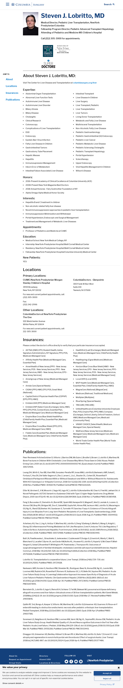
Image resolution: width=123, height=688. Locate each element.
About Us (13, 656)
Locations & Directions (49, 663)
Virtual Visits (15, 663)
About (9, 79)
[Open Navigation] (7, 4)
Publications (13, 99)
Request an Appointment (20, 659)
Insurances (12, 92)
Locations (11, 86)
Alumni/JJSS (45, 659)
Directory (43, 656)
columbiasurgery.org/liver (85, 83)
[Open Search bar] (109, 4)
